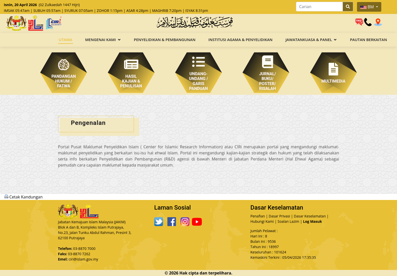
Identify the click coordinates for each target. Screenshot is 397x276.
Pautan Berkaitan (368, 39)
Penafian (257, 216)
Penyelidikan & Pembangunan (164, 39)
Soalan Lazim (288, 221)
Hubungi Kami (262, 221)
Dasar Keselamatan (310, 216)
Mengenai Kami (100, 39)
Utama (65, 39)
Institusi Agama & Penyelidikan (240, 39)
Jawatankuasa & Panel (308, 39)
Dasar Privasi (279, 216)
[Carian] (319, 6)
